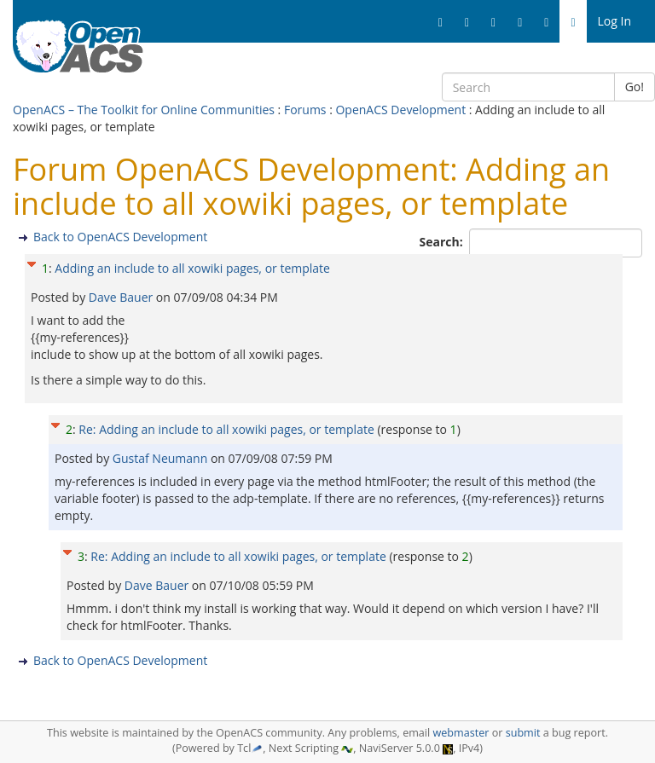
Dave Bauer (122, 297)
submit (523, 732)
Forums (305, 109)
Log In (614, 21)
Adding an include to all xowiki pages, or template (192, 268)
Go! (634, 86)
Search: (443, 242)
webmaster (460, 732)
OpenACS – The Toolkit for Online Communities (144, 109)
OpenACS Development (400, 109)
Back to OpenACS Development (120, 236)
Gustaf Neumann (162, 458)
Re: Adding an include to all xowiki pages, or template (226, 429)
